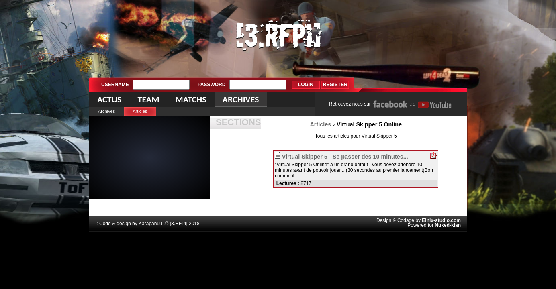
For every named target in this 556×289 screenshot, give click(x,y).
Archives (106, 111)
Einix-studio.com (441, 220)
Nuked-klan (448, 225)
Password (212, 85)
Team (148, 99)
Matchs (190, 99)
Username (115, 85)
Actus (109, 99)
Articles (140, 111)
